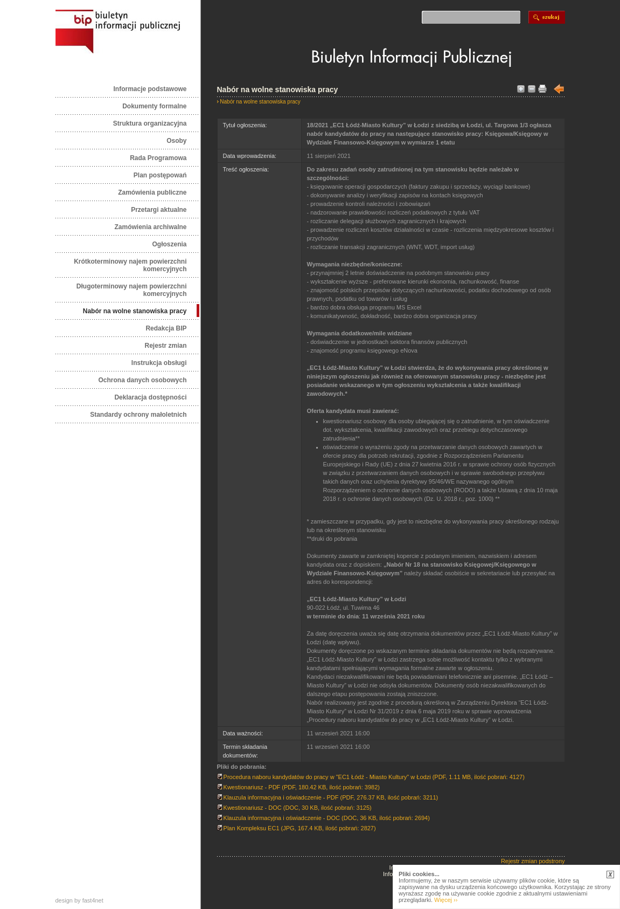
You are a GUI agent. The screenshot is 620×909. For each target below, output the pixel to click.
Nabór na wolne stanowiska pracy (135, 311)
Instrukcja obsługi (159, 363)
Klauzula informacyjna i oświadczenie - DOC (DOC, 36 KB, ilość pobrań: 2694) (323, 818)
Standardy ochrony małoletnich (138, 414)
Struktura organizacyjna (150, 123)
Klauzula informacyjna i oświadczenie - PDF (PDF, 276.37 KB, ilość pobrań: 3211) (327, 797)
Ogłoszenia (169, 244)
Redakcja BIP (165, 328)
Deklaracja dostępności (150, 397)
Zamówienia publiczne (152, 192)
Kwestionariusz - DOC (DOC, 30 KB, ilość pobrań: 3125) (294, 807)
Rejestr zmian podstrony (533, 861)
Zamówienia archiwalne (150, 227)
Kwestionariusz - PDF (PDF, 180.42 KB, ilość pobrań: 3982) (298, 787)
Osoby (176, 140)
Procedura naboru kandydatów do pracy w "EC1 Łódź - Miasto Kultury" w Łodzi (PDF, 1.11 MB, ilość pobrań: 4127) (371, 777)
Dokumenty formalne (154, 106)
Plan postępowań (160, 175)
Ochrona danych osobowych (142, 380)
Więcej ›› (445, 900)
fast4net (92, 900)
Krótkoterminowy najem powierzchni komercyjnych (130, 265)
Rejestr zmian (165, 345)
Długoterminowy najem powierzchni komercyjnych (131, 290)
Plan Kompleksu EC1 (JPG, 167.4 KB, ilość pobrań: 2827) (296, 828)
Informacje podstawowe (149, 89)
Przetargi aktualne (158, 210)
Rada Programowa (158, 158)
